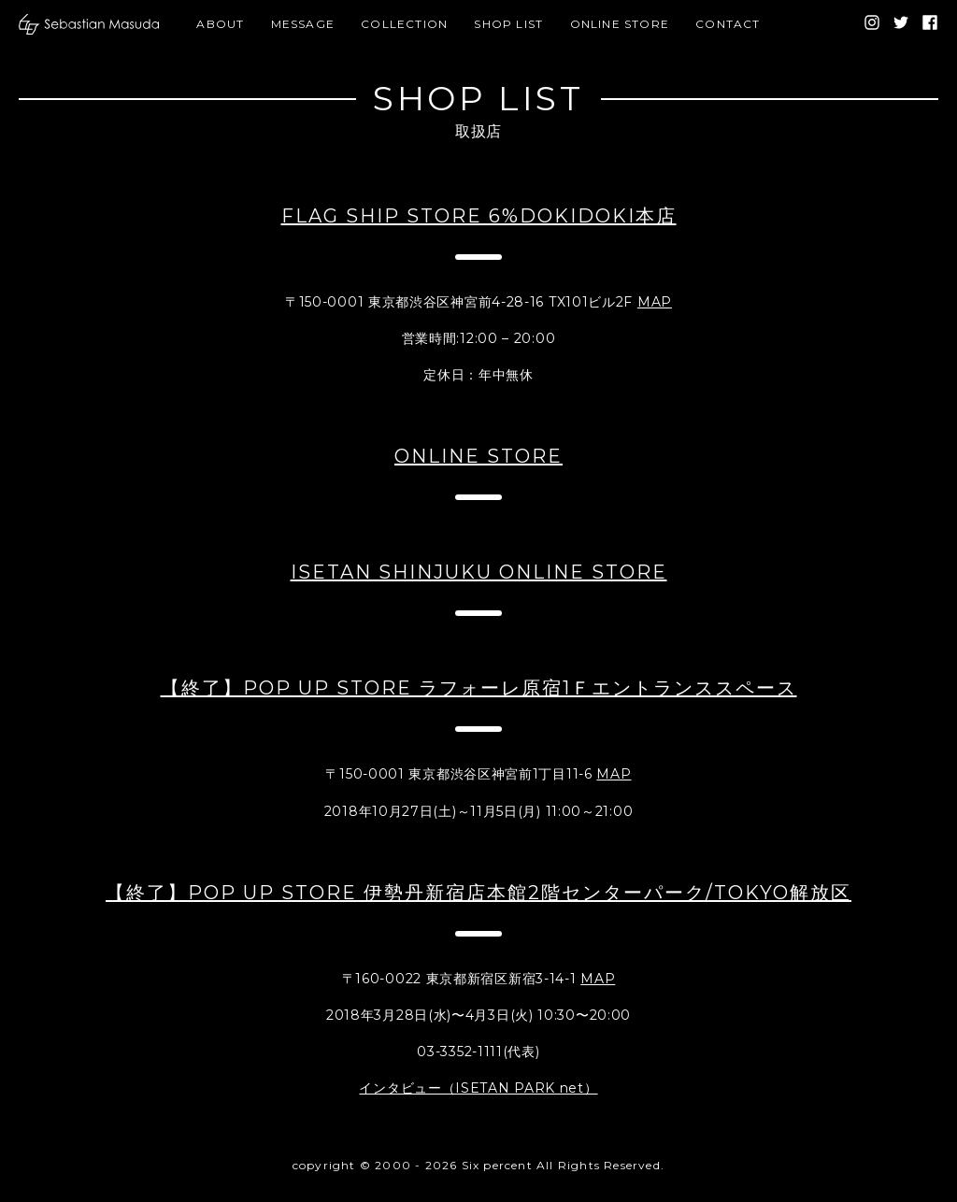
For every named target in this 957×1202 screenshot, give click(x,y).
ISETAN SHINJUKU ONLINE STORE (479, 572)
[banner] (89, 24)
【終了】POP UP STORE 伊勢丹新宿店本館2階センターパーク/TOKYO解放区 (478, 892)
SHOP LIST (508, 24)
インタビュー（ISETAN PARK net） (478, 1088)
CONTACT (727, 24)
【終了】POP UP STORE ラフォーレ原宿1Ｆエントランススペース (479, 688)
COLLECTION (404, 24)
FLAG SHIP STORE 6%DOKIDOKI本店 (479, 216)
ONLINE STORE (619, 24)
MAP (654, 301)
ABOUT (220, 24)
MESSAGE (303, 24)
